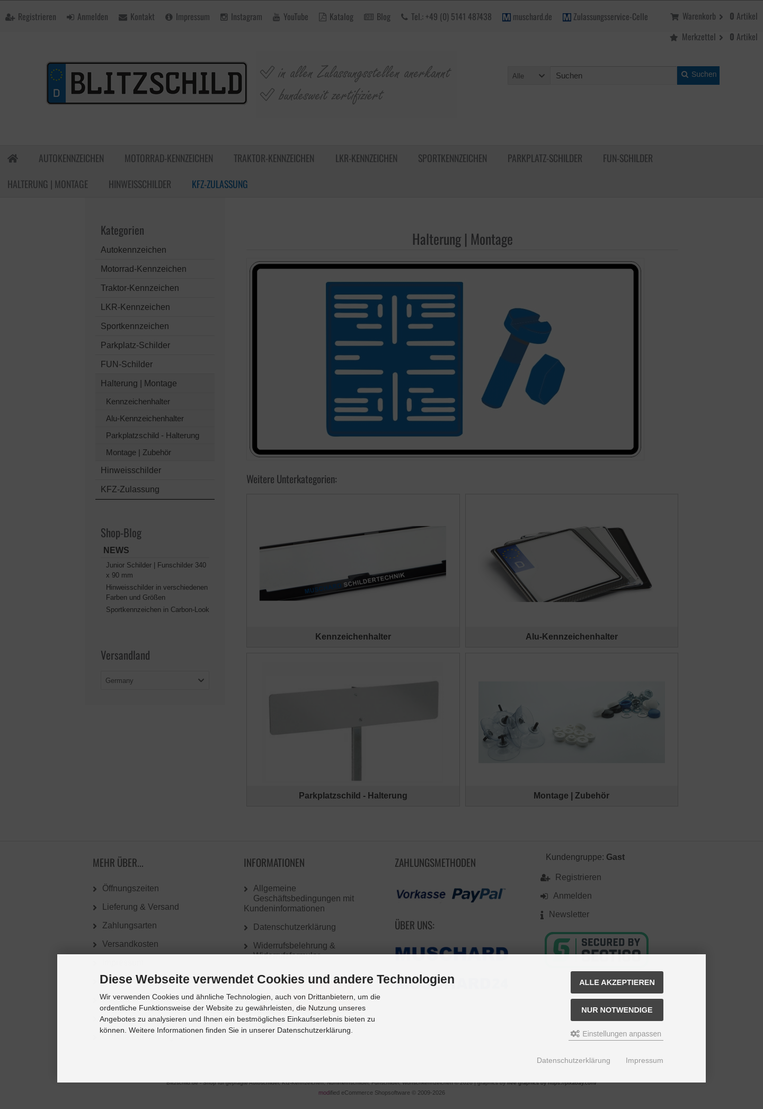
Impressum (644, 1060)
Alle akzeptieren (617, 982)
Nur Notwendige (616, 1010)
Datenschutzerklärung (573, 1060)
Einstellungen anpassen (616, 1034)
